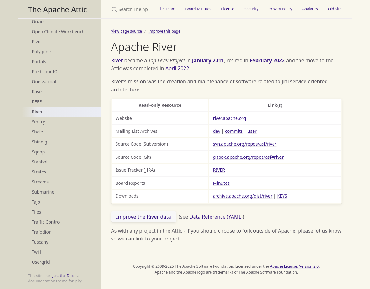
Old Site (335, 9)
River (37, 112)
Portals (39, 62)
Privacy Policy (280, 9)
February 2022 (267, 60)
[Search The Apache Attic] (127, 9)
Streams (40, 182)
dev (216, 131)
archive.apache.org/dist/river (243, 196)
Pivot (37, 41)
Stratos (39, 172)
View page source (126, 31)
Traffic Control (46, 222)
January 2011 (208, 60)
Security (251, 9)
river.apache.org (229, 118)
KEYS (282, 196)
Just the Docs (63, 275)
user (252, 131)
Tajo (36, 202)
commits (234, 131)
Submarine (43, 192)
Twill (36, 252)
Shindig (39, 142)
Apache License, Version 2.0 (294, 266)
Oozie (38, 21)
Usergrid (41, 262)
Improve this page (164, 31)
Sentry (38, 122)
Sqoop (38, 152)
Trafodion (42, 232)
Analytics (310, 9)
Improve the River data (143, 216)
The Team (166, 9)
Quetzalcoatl (45, 82)
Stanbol (40, 162)
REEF (37, 102)
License (227, 9)
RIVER (219, 170)
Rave (37, 92)
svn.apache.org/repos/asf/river (245, 144)
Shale (37, 132)
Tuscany (40, 242)
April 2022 (177, 68)
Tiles (36, 212)
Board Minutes (198, 9)
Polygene (41, 51)
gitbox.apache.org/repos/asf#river (248, 157)
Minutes (221, 183)
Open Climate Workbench (58, 31)
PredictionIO (45, 72)
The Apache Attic (57, 9)
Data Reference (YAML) (216, 216)
